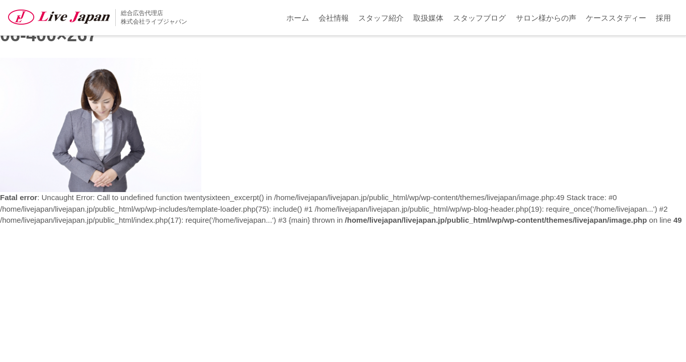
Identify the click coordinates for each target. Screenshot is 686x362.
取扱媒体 (428, 18)
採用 (663, 18)
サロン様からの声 (546, 18)
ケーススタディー (616, 18)
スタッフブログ (479, 18)
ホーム (297, 18)
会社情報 (334, 18)
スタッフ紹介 (381, 18)
